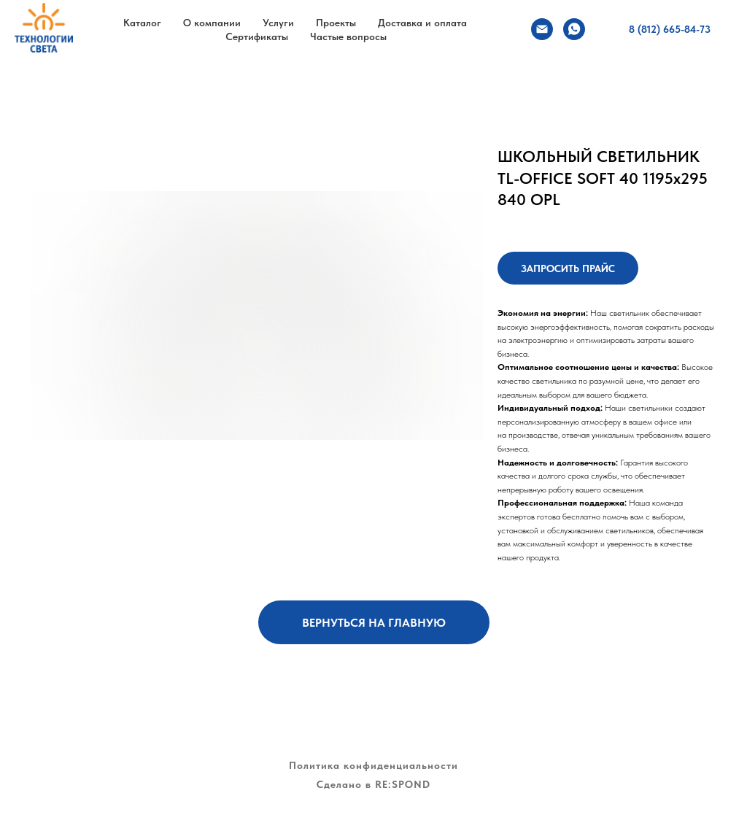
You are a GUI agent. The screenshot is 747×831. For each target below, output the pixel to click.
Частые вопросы (348, 36)
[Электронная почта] (542, 29)
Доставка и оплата (422, 22)
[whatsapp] (574, 29)
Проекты (336, 22)
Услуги (278, 22)
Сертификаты (256, 36)
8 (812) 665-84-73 (670, 29)
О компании (212, 22)
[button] (568, 268)
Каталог (142, 22)
